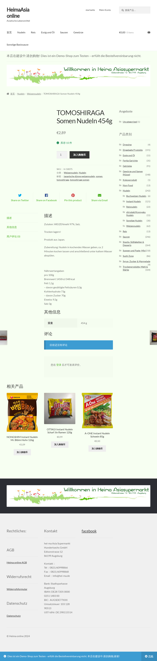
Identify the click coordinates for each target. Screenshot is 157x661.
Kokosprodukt (130, 180)
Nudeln (21, 32)
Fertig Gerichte (130, 160)
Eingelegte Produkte (133, 150)
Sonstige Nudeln (134, 220)
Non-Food (128, 185)
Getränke (127, 166)
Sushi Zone (128, 256)
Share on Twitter (20, 205)
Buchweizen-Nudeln (136, 196)
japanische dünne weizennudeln (79, 176)
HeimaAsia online (18, 13)
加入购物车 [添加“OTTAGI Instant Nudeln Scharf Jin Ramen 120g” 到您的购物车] (59, 449)
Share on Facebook (46, 205)
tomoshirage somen (79, 179)
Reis (33, 32)
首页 (9, 32)
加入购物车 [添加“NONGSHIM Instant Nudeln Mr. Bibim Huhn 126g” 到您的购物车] (22, 457)
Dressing (127, 144)
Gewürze (78, 32)
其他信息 (12, 232)
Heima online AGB (17, 567)
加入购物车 (79, 154)
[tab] (22, 223)
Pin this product (73, 205)
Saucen (64, 32)
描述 (9, 222)
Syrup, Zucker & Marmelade (136, 261)
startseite (90, 10)
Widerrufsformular (17, 594)
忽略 (150, 656)
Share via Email (99, 205)
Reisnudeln (131, 206)
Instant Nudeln (133, 201)
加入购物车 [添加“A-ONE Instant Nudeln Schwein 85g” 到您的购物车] (97, 453)
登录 (58, 369)
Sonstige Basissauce (17, 44)
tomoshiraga (63, 179)
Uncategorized (130, 121)
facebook (89, 536)
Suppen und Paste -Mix (134, 250)
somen (99, 176)
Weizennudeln (34, 93)
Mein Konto (105, 10)
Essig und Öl (48, 32)
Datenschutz (14, 620)
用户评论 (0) (13, 241)
